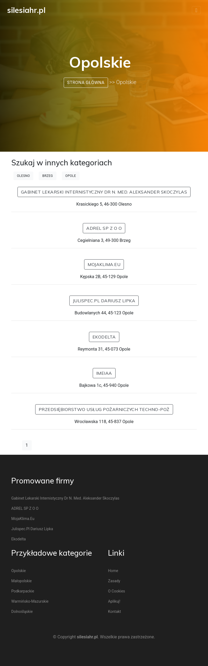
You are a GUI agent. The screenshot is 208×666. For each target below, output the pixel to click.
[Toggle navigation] (196, 10)
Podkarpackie (22, 591)
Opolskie (18, 571)
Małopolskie (21, 581)
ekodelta (104, 337)
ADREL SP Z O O (104, 228)
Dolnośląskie (22, 611)
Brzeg (47, 176)
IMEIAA (104, 373)
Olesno (23, 176)
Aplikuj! (114, 601)
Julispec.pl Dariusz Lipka (104, 300)
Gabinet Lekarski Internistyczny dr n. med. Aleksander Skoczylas (104, 192)
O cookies (116, 591)
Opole (70, 176)
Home (113, 571)
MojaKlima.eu (104, 264)
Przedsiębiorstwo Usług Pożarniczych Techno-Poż (104, 409)
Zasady (114, 581)
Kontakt (114, 611)
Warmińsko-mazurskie (30, 601)
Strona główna (86, 82)
